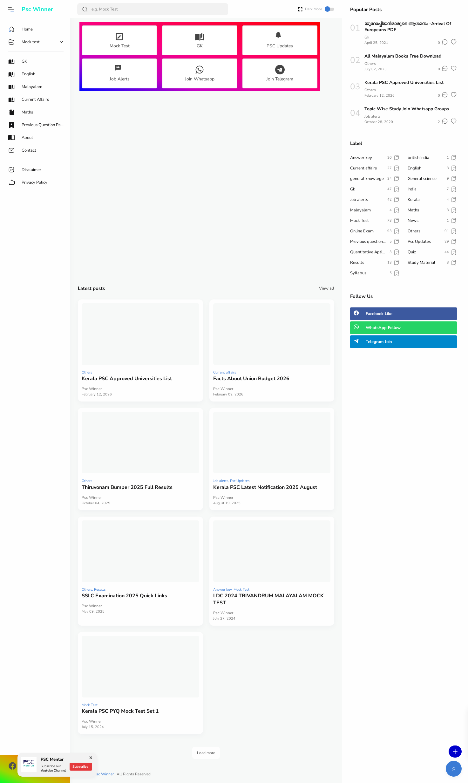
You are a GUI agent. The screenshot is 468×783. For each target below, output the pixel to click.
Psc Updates (239, 480)
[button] (11, 9)
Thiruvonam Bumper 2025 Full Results (127, 487)
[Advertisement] (206, 187)
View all (326, 288)
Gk (366, 37)
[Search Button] (85, 9)
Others (87, 372)
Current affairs (224, 372)
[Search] (152, 9)
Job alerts (220, 480)
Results (99, 589)
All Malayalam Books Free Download (402, 56)
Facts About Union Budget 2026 (251, 378)
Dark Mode (319, 9)
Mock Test (241, 589)
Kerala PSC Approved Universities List (127, 378)
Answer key (222, 589)
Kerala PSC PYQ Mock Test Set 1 (120, 711)
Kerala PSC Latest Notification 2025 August (265, 487)
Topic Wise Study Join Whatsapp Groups (406, 109)
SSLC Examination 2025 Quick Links (124, 595)
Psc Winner (104, 774)
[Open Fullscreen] (300, 8)
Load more (206, 752)
